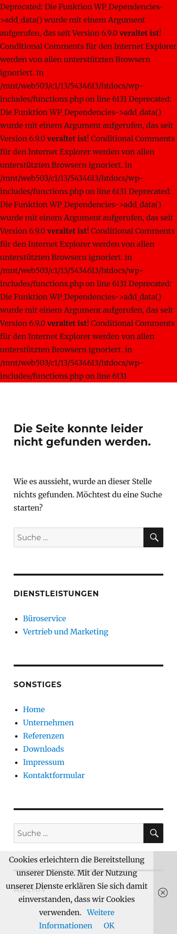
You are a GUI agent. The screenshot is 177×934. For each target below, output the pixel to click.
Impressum (44, 762)
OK (109, 925)
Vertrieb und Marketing (66, 631)
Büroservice (44, 618)
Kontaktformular (54, 775)
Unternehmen (48, 722)
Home (34, 709)
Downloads (43, 749)
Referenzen (43, 735)
